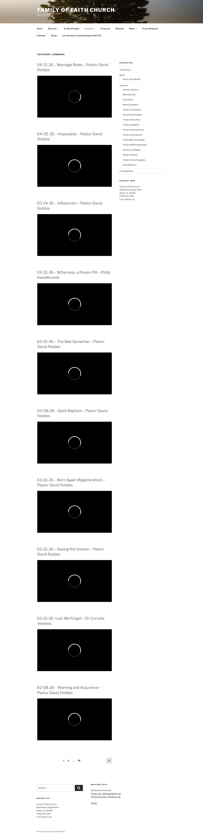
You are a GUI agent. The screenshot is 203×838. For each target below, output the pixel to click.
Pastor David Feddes (132, 114)
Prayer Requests (150, 28)
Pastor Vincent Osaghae (134, 160)
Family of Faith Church (76, 10)
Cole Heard (128, 99)
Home (39, 28)
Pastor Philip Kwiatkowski (134, 144)
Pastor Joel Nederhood (133, 129)
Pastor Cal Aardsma (132, 109)
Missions (120, 28)
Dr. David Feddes (71, 28)
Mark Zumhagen (130, 104)
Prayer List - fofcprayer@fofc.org (106, 793)
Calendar (41, 35)
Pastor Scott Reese (132, 150)
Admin (94, 803)
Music (133, 28)
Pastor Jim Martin (131, 125)
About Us (53, 28)
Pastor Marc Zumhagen (134, 140)
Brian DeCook (129, 94)
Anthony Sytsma (130, 89)
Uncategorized (126, 171)
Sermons (90, 28)
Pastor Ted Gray (130, 155)
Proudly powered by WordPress (50, 831)
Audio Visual (125, 69)
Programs (105, 28)
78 (80, 760)
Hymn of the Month (131, 79)
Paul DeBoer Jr (129, 165)
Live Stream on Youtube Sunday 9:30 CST (81, 35)
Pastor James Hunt (131, 119)
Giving (54, 35)
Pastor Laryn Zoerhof (132, 135)
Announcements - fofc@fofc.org (105, 796)
